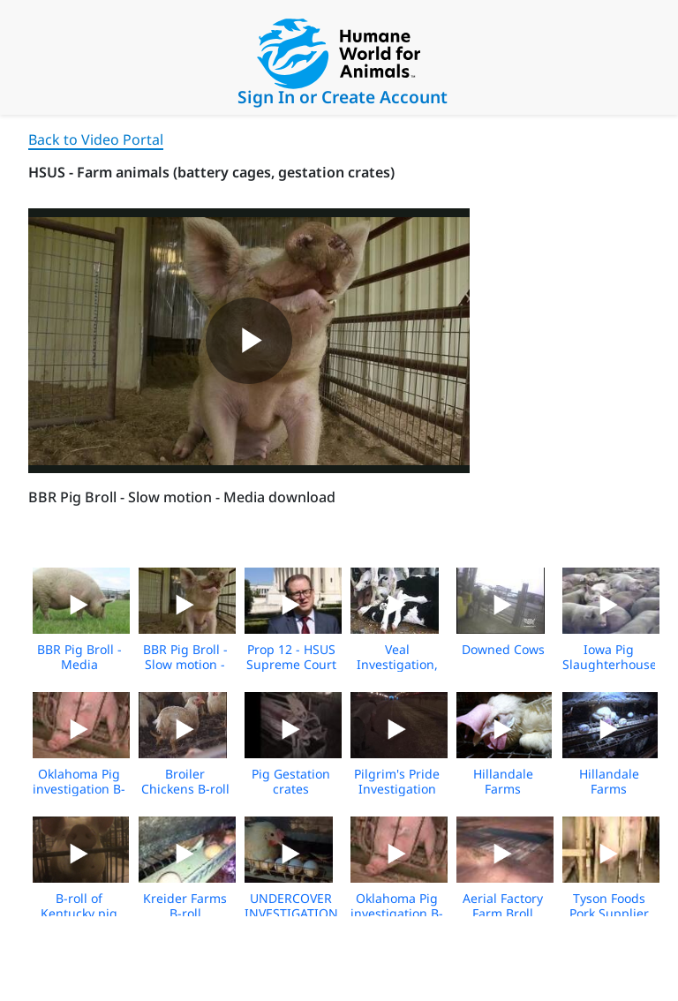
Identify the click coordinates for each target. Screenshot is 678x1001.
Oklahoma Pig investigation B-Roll (79, 788)
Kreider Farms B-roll (185, 906)
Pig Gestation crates (291, 781)
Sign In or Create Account (342, 97)
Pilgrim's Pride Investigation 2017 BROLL (397, 788)
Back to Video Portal (95, 139)
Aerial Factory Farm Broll (503, 906)
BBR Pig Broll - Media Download (79, 664)
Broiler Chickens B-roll (185, 781)
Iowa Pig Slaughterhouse (609, 657)
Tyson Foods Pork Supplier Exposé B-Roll (609, 913)
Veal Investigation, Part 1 (397, 664)
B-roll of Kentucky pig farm (79, 913)
